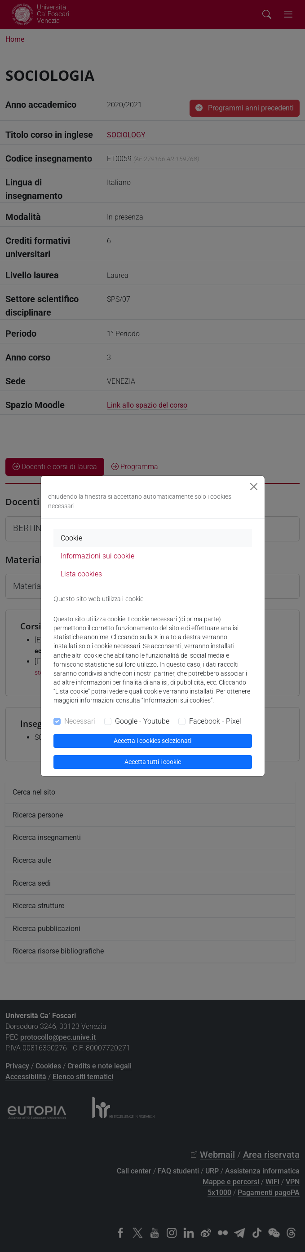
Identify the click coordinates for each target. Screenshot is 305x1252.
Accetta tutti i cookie (152, 761)
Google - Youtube (142, 721)
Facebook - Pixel (215, 721)
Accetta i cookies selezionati (152, 740)
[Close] (254, 486)
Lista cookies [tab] (81, 574)
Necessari (79, 721)
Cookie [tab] (71, 538)
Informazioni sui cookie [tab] (97, 556)
